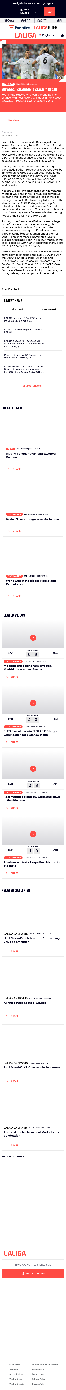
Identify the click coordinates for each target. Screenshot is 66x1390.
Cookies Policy (39, 1384)
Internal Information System (45, 1364)
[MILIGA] (61, 35)
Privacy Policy (38, 1379)
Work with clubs (16, 1384)
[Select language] (47, 35)
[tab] (17, 309)
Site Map (13, 1369)
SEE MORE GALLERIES (13, 1156)
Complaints (14, 1364)
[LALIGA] (25, 35)
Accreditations (16, 1374)
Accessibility (38, 1369)
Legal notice (38, 1374)
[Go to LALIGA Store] (33, 27)
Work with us (15, 1379)
